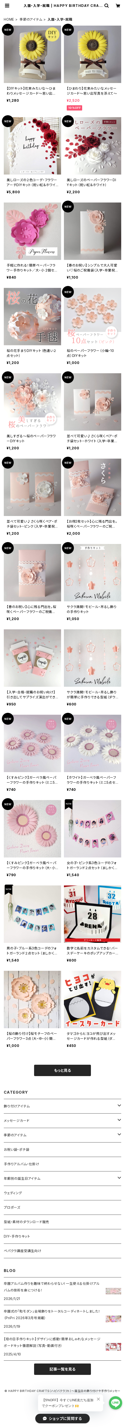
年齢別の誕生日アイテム (22, 1178)
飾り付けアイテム (17, 1106)
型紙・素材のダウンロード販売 (26, 1222)
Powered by (62, 1404)
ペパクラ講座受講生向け (22, 1251)
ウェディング (13, 1193)
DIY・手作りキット (17, 1236)
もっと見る (62, 1070)
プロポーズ (12, 1207)
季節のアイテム (31, 19)
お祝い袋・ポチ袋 (16, 1149)
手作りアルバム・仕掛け (21, 1164)
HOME (9, 19)
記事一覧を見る (62, 1369)
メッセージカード (16, 1121)
